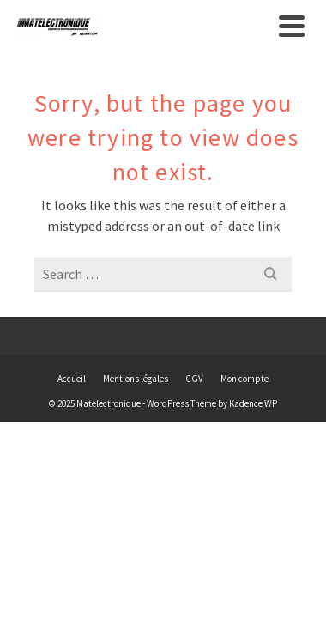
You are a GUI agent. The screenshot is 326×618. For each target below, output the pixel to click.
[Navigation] (291, 26)
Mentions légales (135, 379)
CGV (194, 379)
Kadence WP (253, 403)
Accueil (71, 379)
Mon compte (244, 379)
